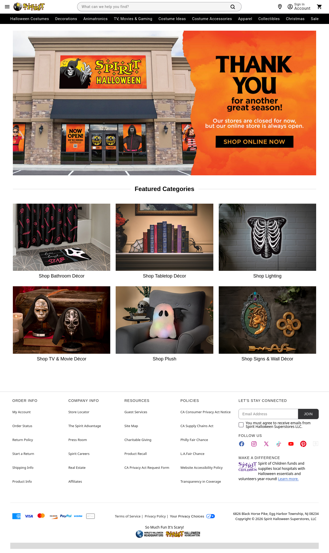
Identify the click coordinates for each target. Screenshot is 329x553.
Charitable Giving (137, 439)
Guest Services (135, 412)
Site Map (131, 426)
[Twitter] (266, 444)
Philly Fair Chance (194, 439)
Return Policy (22, 439)
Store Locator (78, 412)
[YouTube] (291, 444)
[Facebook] (242, 444)
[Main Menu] (7, 6)
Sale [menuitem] (315, 18)
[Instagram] (254, 444)
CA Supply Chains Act (196, 426)
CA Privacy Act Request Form (146, 467)
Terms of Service (128, 516)
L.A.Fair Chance (192, 453)
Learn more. (288, 478)
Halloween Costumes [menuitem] (29, 18)
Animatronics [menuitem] (95, 18)
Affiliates (75, 481)
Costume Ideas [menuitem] (172, 18)
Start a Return (23, 453)
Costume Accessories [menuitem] (212, 18)
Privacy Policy (155, 516)
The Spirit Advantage (84, 426)
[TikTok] (279, 444)
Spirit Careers (78, 453)
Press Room (77, 439)
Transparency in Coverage (200, 481)
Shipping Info (22, 467)
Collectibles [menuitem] (269, 18)
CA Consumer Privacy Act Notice (205, 412)
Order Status (22, 426)
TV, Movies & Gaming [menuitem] (133, 18)
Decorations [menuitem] (66, 18)
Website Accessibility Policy (201, 467)
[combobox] (151, 6)
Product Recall (135, 453)
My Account (21, 412)
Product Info (22, 481)
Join (308, 414)
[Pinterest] (303, 444)
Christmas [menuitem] (295, 18)
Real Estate (77, 467)
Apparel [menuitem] (245, 18)
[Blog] (316, 444)
